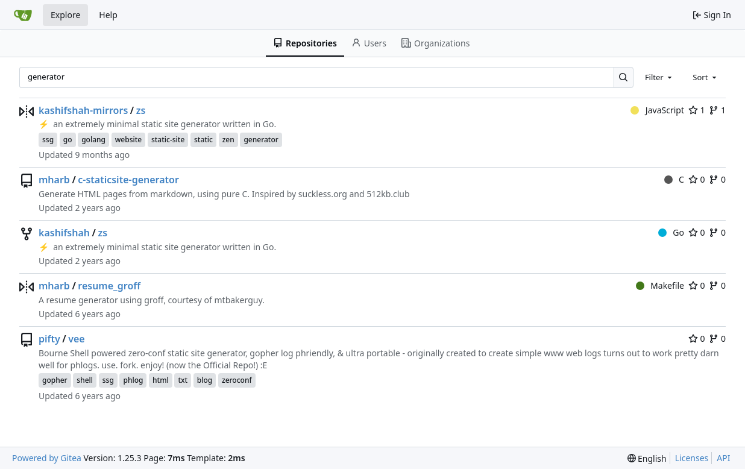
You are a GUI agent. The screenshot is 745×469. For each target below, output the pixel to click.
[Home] (23, 15)
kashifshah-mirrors (83, 110)
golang (93, 139)
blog (204, 380)
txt (182, 380)
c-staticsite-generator (128, 180)
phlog (133, 380)
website (128, 139)
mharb (54, 180)
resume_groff (109, 286)
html (160, 380)
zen (228, 139)
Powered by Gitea (46, 458)
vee (76, 339)
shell (85, 380)
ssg (48, 139)
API (723, 458)
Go (671, 232)
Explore (65, 14)
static (203, 139)
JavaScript (657, 110)
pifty (49, 339)
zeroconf (237, 380)
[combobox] (659, 77)
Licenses (692, 458)
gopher (55, 380)
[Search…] (623, 77)
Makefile (660, 285)
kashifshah (64, 233)
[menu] (647, 458)
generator (261, 139)
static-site (167, 139)
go (67, 139)
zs (141, 110)
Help (108, 14)
